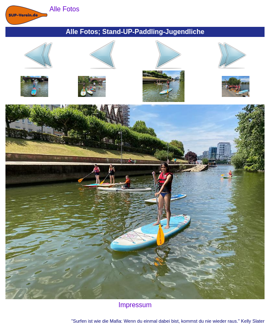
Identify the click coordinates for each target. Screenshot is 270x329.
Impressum (134, 304)
